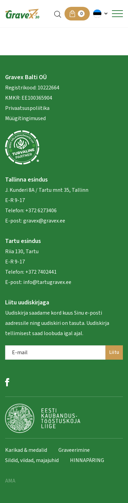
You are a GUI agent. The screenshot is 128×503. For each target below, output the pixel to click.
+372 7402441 (41, 272)
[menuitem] (101, 13)
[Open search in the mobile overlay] (57, 14)
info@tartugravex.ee (47, 282)
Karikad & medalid (26, 450)
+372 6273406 (40, 210)
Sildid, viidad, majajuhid (32, 460)
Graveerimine (74, 450)
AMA (10, 481)
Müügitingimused (25, 118)
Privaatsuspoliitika (27, 108)
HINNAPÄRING (87, 460)
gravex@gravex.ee (44, 221)
